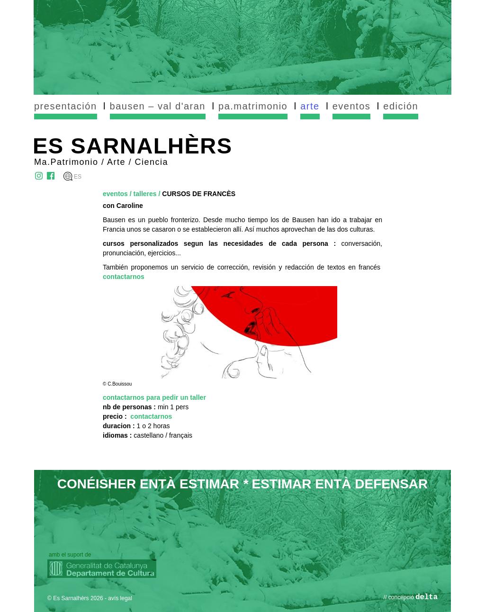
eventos (351, 106)
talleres (145, 194)
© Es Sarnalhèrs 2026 (75, 598)
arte (309, 106)
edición (400, 106)
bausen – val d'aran (158, 106)
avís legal (120, 598)
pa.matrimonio (252, 106)
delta (426, 597)
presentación (65, 106)
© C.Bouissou (117, 384)
